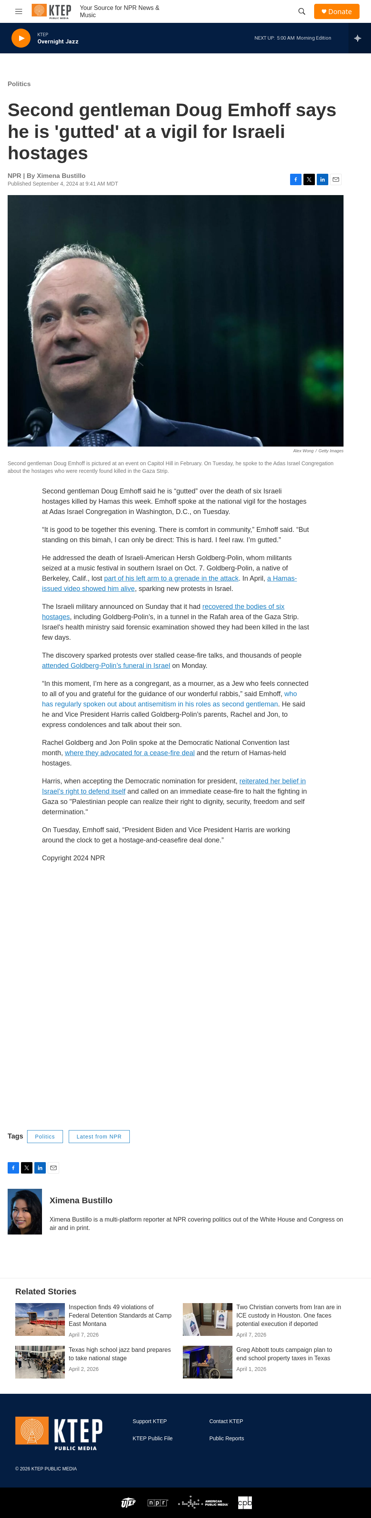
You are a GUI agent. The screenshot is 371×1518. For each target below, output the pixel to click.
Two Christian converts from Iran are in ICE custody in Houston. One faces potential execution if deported (288, 1315)
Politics (19, 84)
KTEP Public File (153, 1438)
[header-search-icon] (302, 11)
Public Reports (226, 1438)
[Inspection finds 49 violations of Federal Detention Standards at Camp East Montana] (40, 1319)
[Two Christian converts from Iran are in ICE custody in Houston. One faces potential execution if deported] (207, 1319)
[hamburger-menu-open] (18, 11)
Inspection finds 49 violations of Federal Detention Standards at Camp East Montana (120, 1315)
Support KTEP (150, 1421)
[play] (21, 38)
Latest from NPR (99, 1137)
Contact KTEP (226, 1421)
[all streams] (359, 38)
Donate (340, 12)
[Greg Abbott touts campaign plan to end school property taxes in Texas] (207, 1362)
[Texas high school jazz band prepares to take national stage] (40, 1362)
